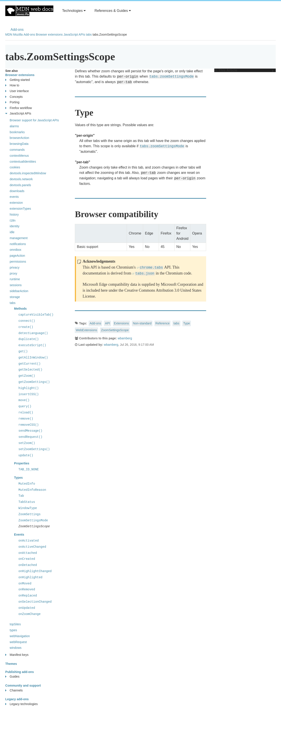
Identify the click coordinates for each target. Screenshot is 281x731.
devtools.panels (20, 185)
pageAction (17, 255)
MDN (8, 34)
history (14, 214)
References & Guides (112, 11)
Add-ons (17, 29)
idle (12, 232)
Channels (14, 690)
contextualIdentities (23, 161)
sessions (16, 285)
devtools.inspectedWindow (28, 173)
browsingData (19, 143)
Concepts (14, 97)
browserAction (19, 138)
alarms (14, 126)
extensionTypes (20, 208)
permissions (18, 261)
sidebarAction (19, 291)
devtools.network (21, 179)
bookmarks (17, 132)
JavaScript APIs (74, 34)
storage (15, 297)
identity (14, 226)
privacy (14, 267)
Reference (162, 323)
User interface (17, 91)
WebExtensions (86, 330)
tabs (89, 34)
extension (16, 202)
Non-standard (142, 323)
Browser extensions (49, 34)
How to (12, 85)
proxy (13, 273)
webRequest (18, 642)
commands (17, 149)
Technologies (74, 11)
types (13, 630)
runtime (15, 279)
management (19, 238)
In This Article (244, 70)
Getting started (17, 80)
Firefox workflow (18, 108)
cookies (15, 167)
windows (16, 647)
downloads (17, 191)
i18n (12, 220)
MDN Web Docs (29, 10)
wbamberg (125, 338)
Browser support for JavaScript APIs (34, 120)
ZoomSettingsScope (115, 330)
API (107, 323)
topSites (15, 624)
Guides (12, 676)
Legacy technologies (21, 704)
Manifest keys (17, 655)
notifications (18, 244)
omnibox (15, 249)
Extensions (121, 323)
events (14, 196)
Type (186, 323)
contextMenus (19, 155)
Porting (12, 102)
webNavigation (20, 636)
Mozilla (18, 34)
